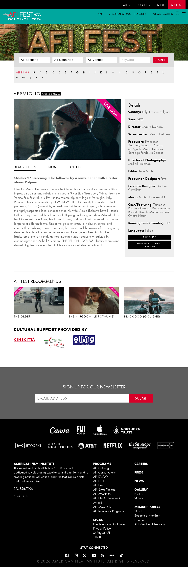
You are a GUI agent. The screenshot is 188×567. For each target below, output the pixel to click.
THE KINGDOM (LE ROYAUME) (92, 316)
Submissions (121, 14)
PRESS (138, 472)
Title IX (97, 537)
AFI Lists (98, 485)
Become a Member (147, 515)
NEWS (139, 481)
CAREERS (141, 464)
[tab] (25, 167)
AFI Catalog (101, 468)
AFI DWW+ (100, 476)
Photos (138, 494)
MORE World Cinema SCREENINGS (149, 245)
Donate (139, 520)
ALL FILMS (22, 72)
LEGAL (98, 520)
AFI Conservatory (104, 472)
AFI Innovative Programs (108, 511)
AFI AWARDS (102, 494)
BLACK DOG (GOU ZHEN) (143, 316)
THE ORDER (22, 316)
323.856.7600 (23, 488)
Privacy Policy (102, 528)
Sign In (138, 511)
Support (177, 5)
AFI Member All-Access (149, 524)
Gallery (168, 14)
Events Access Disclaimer (109, 524)
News (157, 14)
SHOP (160, 5)
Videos (138, 498)
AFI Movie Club (103, 507)
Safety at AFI (101, 533)
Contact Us (21, 496)
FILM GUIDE (149, 237)
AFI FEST (98, 481)
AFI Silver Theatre (104, 489)
